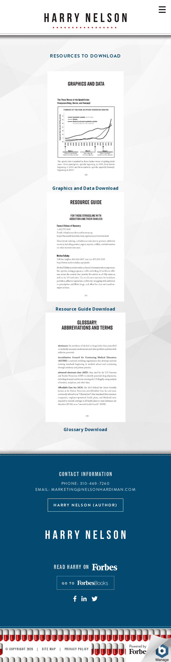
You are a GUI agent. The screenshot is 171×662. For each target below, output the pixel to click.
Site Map (49, 649)
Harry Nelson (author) (85, 505)
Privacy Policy (77, 649)
